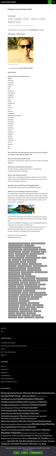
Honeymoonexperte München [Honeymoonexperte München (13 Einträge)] (14, 421)
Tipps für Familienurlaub (6, 378)
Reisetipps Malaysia (24, 300)
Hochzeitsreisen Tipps (14, 272)
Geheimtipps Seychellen (14, 263)
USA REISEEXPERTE (36, 315)
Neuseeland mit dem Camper (32, 286)
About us (3, 349)
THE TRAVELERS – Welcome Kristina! (27, 20)
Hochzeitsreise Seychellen (40, 266)
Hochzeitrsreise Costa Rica (24, 266)
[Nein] (54, 451)
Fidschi (44, 257)
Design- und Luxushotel (14, 251)
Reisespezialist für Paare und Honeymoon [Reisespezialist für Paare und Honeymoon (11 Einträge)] (36, 435)
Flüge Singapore (32, 261)
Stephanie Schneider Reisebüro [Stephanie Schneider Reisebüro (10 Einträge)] (44, 441)
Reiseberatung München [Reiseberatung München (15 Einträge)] (43, 424)
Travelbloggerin (21, 313)
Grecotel (25, 263)
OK (16, 452)
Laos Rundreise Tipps (34, 282)
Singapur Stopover (13, 311)
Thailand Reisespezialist (26, 311)
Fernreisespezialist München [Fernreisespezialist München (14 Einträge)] (13, 410)
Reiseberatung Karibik (29, 290)
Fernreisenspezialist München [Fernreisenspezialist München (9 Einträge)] (11, 408)
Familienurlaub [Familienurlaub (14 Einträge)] (8, 401)
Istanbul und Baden (14, 282)
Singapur (34, 309)
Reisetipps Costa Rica (36, 296)
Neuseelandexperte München (16, 288)
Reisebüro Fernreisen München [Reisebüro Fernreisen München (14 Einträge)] (22, 426)
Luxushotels (42, 284)
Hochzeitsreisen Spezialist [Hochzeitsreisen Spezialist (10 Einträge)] (37, 416)
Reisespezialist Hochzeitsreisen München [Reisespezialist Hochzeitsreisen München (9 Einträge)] (14, 438)
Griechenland (12, 266)
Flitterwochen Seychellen (29, 259)
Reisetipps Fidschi (13, 298)
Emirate (44, 251)
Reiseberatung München (15, 292)
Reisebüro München (14, 294)
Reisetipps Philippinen (34, 303)
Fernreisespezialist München (33, 257)
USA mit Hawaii (26, 315)
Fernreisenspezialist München (16, 257)
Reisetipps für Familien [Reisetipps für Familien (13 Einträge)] (38, 438)
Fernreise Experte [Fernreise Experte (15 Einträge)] (38, 404)
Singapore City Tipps (24, 309)
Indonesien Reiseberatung (28, 278)
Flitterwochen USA (13, 261)
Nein (24, 452)
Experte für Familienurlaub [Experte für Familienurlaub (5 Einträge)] (41, 396)
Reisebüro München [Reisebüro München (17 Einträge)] (11, 432)
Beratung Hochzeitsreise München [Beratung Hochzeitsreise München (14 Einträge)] (16, 393)
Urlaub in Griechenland (15, 315)
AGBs (2, 331)
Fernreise (11, 255)
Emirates (11, 253)
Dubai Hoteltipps (36, 251)
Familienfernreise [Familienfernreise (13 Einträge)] (8, 399)
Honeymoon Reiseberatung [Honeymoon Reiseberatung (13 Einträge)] (39, 421)
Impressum (3, 328)
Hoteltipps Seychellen (14, 278)
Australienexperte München (16, 245)
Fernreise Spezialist (31, 255)
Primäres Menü (54, 2)
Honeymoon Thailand (14, 274)
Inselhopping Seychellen (29, 280)
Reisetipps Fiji (23, 298)
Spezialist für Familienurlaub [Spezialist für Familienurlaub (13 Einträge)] (19, 441)
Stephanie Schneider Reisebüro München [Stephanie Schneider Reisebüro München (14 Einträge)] (19, 443)
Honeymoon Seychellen (41, 272)
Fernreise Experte (20, 255)
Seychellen (40, 307)
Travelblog (12, 313)
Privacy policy (36, 452)
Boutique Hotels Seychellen (31, 249)
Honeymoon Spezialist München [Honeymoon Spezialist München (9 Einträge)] (11, 424)
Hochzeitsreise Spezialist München (17, 268)
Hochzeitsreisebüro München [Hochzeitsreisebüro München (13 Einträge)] (26, 413)
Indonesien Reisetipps (42, 278)
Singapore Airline (13, 309)
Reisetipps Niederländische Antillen (17, 303)
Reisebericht (4, 372)
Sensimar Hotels (31, 307)
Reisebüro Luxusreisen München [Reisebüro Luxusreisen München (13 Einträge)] (36, 429)
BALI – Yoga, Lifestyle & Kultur (8, 352)
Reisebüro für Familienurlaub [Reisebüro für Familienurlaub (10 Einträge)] (11, 430)
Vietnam (21, 317)
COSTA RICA (42, 249)
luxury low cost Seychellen (16, 284)
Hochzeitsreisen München (34, 270)
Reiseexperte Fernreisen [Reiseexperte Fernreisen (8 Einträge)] (28, 433)
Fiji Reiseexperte (17, 259)
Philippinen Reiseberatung (15, 290)
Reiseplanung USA (13, 296)
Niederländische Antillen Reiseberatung (35, 288)
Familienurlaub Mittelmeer (37, 253)
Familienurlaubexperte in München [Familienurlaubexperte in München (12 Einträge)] (15, 405)
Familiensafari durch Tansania (8, 342)
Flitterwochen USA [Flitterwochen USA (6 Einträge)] (42, 411)
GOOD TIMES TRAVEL (8, 2)
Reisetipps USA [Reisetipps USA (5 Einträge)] (52, 438)
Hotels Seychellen (30, 276)
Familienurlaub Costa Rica (22, 253)
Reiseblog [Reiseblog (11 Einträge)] (4, 427)
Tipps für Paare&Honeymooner (8, 381)
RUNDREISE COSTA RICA (26, 305)
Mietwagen (21, 286)
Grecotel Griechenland (35, 263)
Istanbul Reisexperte (42, 280)
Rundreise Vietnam (13, 307)
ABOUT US (3, 355)
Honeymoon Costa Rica (27, 272)
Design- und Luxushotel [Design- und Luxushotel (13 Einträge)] (25, 396)
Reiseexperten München (40, 294)
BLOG (2, 366)
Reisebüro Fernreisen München (37, 292)
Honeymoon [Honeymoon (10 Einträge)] (32, 418)
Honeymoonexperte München (16, 276)
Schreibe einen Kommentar (25, 25)
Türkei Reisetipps (31, 313)
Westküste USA (39, 317)
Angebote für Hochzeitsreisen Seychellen (19, 243)
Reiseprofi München (24, 296)
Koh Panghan (24, 282)
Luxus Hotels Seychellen (31, 284)
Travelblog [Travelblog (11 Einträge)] (42, 444)
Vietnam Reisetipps (29, 317)
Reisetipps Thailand (13, 305)
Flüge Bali (23, 261)
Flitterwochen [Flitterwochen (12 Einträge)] (32, 410)
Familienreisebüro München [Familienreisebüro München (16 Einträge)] (30, 398)
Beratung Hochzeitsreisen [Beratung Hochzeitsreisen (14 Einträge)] (43, 393)
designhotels (26, 251)
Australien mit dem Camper (38, 243)
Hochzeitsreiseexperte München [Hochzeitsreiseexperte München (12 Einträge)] (14, 416)
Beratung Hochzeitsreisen (15, 249)
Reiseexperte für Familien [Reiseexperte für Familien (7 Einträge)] (42, 433)
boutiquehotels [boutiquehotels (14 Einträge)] (7, 395)
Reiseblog (25, 292)
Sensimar (23, 307)
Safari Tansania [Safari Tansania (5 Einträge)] (4, 441)
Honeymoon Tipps (26, 274)
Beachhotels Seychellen (15, 247)
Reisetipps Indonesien (33, 298)
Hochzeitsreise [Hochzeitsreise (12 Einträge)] (7, 413)
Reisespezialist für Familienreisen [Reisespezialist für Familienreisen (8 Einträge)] (10, 436)
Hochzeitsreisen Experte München (17, 270)
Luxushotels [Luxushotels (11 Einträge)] (27, 424)
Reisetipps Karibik (13, 300)
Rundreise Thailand (38, 305)
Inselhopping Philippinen (15, 280)
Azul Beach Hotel (29, 245)
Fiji (10, 259)
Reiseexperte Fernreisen (27, 294)
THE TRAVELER (37, 311)
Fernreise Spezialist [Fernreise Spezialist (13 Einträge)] (29, 407)
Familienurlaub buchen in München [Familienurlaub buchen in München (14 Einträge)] (31, 401)
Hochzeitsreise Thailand (34, 268)
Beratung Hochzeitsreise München (31, 247)
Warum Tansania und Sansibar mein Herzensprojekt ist (14, 346)
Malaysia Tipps (12, 286)
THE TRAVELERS (12, 16)
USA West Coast (12, 317)
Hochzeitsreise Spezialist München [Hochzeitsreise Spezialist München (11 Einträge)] (14, 418)
